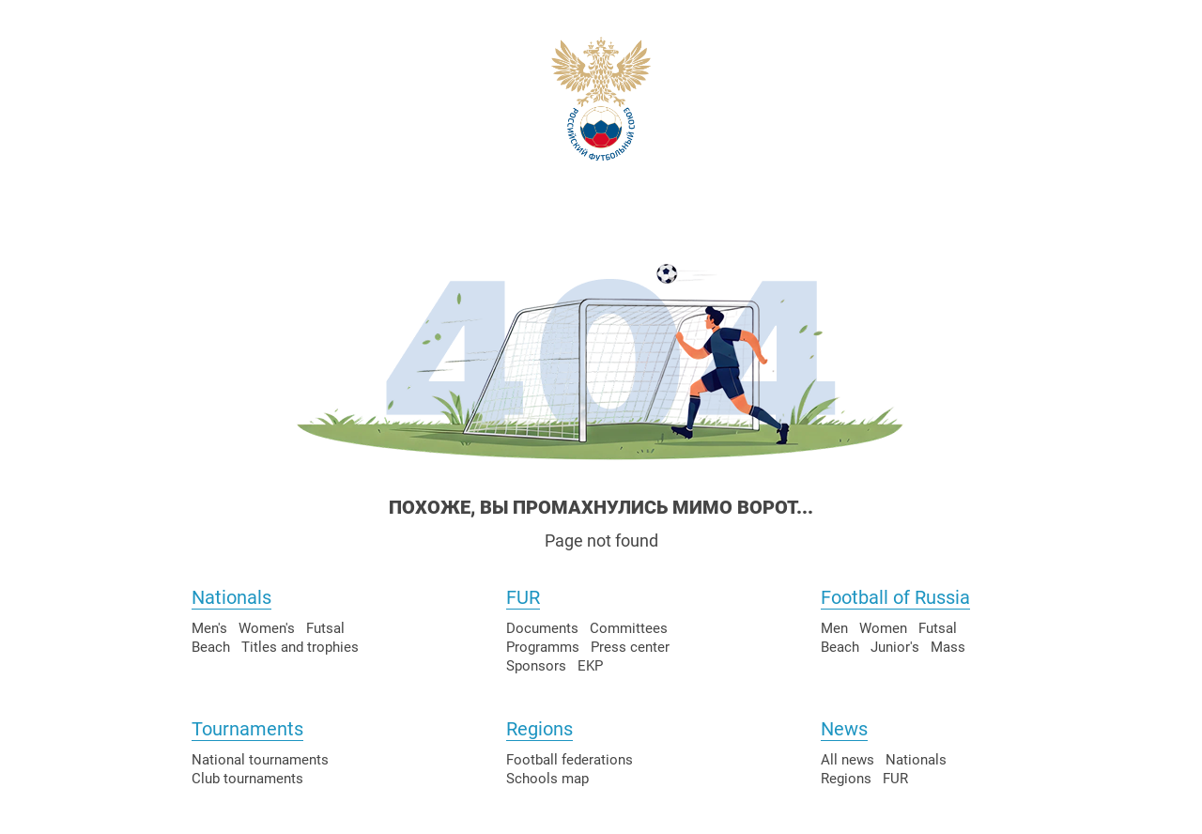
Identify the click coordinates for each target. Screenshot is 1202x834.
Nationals (231, 597)
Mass (948, 647)
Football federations (569, 759)
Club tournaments (247, 778)
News (844, 729)
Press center (630, 647)
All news (847, 759)
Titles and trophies (300, 647)
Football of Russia (895, 597)
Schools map (547, 778)
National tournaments (260, 759)
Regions (539, 729)
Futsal (325, 628)
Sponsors (536, 665)
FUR (523, 597)
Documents (542, 628)
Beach (211, 647)
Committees (629, 628)
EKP (590, 665)
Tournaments (247, 729)
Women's (267, 628)
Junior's (895, 647)
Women (883, 628)
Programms (542, 647)
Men (834, 628)
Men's (209, 628)
